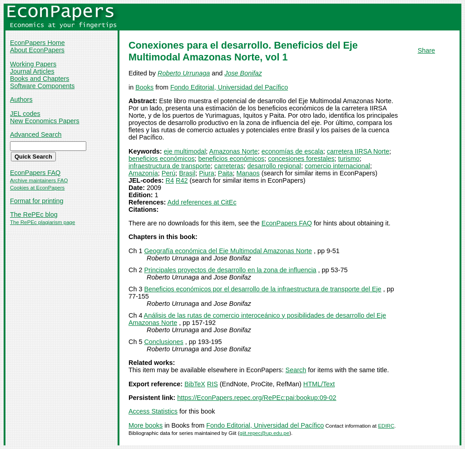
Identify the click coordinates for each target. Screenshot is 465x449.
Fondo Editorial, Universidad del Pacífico (229, 87)
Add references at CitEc (202, 202)
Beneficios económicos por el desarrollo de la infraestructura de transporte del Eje (262, 289)
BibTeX (194, 384)
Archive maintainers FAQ (39, 180)
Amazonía (143, 173)
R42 (182, 180)
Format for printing (37, 201)
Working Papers (33, 64)
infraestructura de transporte (170, 166)
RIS (212, 384)
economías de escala (292, 151)
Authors (21, 99)
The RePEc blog (34, 214)
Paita (225, 173)
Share (426, 50)
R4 (170, 180)
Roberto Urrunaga (184, 73)
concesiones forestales (301, 158)
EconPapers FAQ (35, 172)
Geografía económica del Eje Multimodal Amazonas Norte (228, 250)
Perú (168, 173)
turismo (349, 158)
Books (144, 87)
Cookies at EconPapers (37, 187)
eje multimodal (185, 151)
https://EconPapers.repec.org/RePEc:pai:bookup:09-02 (256, 397)
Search (296, 370)
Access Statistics (153, 411)
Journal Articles (32, 71)
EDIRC (386, 426)
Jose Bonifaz (243, 73)
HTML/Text (319, 384)
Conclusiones (163, 341)
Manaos (248, 173)
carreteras (229, 166)
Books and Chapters (39, 78)
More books (146, 425)
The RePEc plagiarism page (42, 222)
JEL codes (25, 113)
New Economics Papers (44, 121)
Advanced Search (36, 134)
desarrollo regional (274, 166)
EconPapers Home (37, 42)
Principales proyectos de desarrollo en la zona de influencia (230, 270)
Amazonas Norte (233, 151)
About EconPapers (37, 50)
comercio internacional (337, 166)
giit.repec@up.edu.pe (265, 433)
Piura (206, 173)
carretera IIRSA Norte (358, 151)
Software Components (42, 86)
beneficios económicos (162, 158)
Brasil (187, 173)
